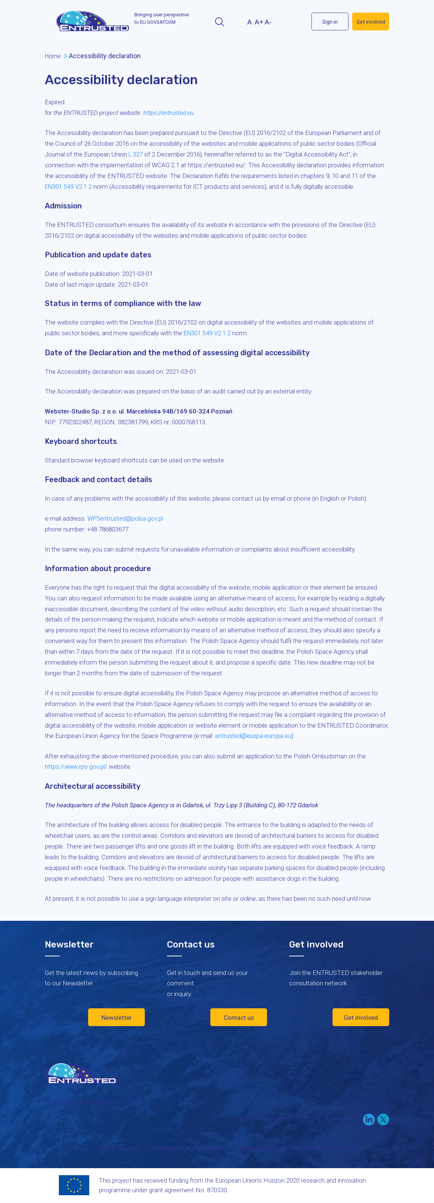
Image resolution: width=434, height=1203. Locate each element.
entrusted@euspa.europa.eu (254, 735)
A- (268, 22)
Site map (75, 1149)
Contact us (239, 1017)
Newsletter (116, 1017)
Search (219, 22)
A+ (259, 22)
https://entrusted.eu (169, 112)
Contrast (235, 22)
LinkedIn (369, 1120)
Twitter (298, 21)
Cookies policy (118, 1149)
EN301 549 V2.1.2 (69, 186)
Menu (51, 22)
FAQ (306, 1119)
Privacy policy (168, 1149)
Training (279, 1119)
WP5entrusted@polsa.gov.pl (125, 518)
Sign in (330, 22)
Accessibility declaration (327, 1149)
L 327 (135, 154)
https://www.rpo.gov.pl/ (77, 766)
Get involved (371, 22)
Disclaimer (212, 1149)
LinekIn (285, 21)
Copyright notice (260, 1149)
